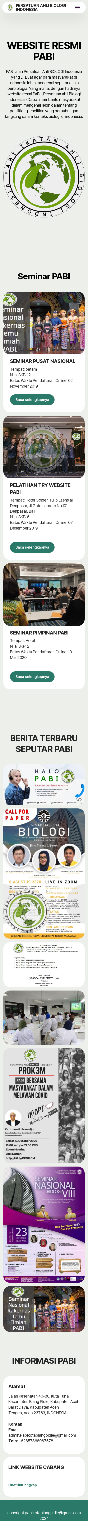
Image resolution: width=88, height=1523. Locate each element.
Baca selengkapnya (33, 399)
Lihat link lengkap (22, 1487)
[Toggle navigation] (77, 7)
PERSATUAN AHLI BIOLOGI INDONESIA (41, 7)
